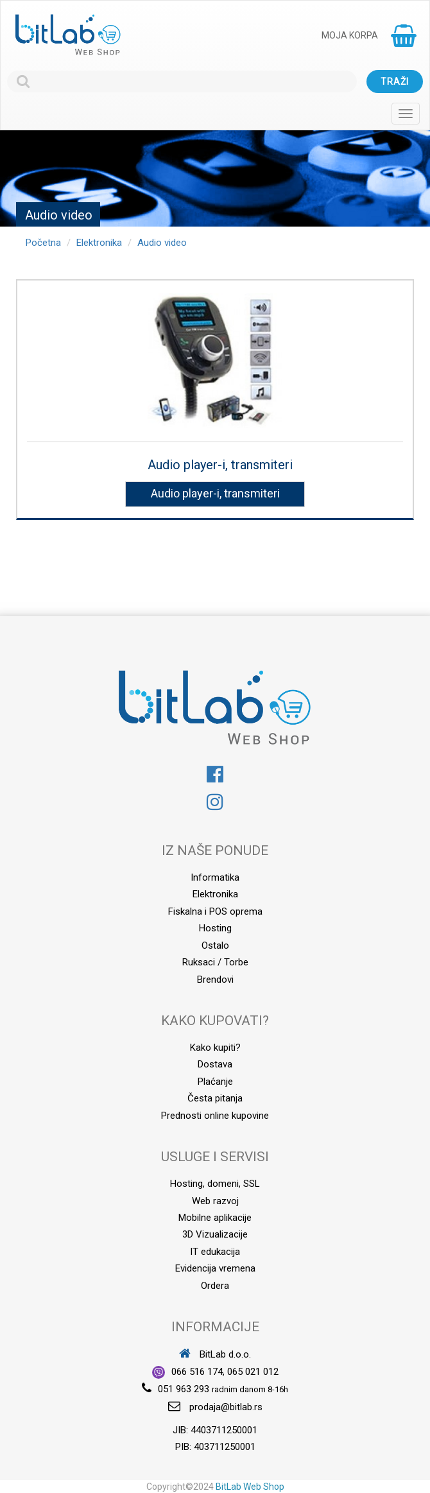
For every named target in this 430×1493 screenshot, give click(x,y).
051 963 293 (183, 1389)
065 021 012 (253, 1371)
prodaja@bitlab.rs (225, 1407)
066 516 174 (197, 1371)
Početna (43, 242)
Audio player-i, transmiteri (220, 464)
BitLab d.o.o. (215, 1354)
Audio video (162, 242)
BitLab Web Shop (250, 1486)
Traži (395, 81)
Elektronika (99, 242)
